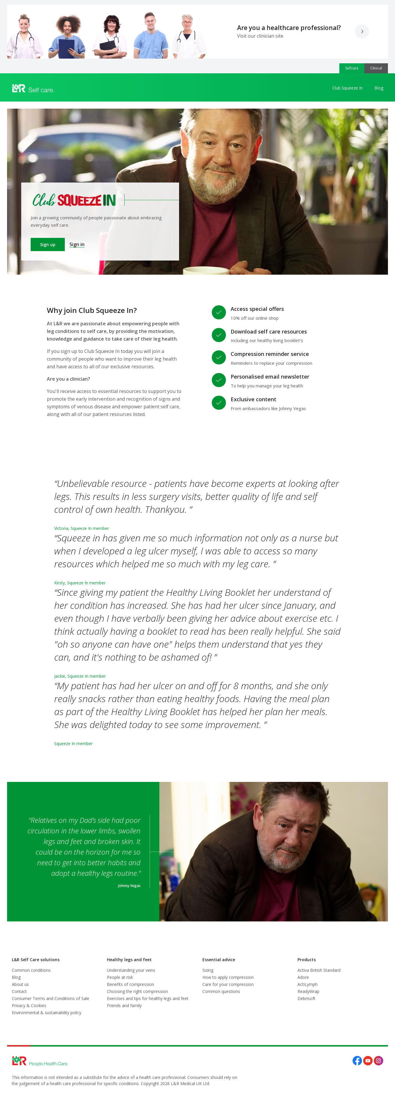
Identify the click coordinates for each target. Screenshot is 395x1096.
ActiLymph (308, 984)
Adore (303, 977)
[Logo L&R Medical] (33, 88)
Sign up (47, 244)
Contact (19, 991)
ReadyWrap (308, 991)
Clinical (376, 68)
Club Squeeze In (347, 88)
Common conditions (31, 970)
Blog (378, 88)
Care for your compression (228, 984)
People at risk (120, 977)
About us (20, 984)
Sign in (77, 244)
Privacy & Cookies (29, 1005)
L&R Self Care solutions (36, 959)
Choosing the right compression (137, 991)
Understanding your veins (131, 970)
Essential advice (218, 959)
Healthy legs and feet (129, 959)
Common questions (221, 991)
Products (307, 959)
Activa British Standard (319, 970)
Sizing (207, 970)
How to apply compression (228, 977)
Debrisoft (306, 998)
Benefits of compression (130, 984)
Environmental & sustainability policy (46, 1012)
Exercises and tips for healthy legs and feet (148, 998)
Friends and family (124, 1005)
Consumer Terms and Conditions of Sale (50, 998)
